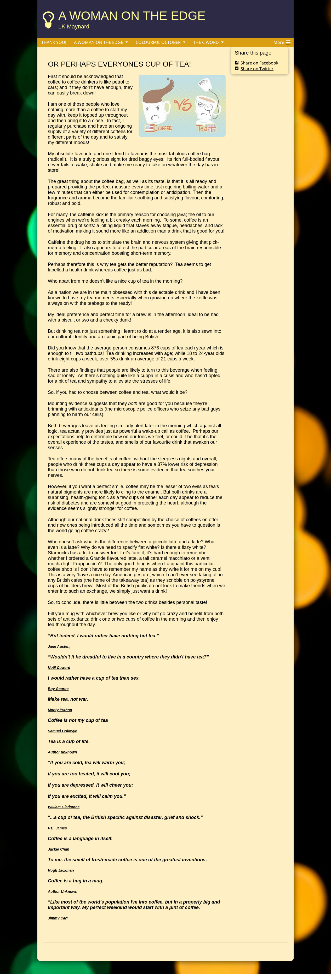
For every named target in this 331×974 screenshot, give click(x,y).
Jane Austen (59, 646)
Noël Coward (59, 668)
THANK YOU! (53, 42)
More (281, 41)
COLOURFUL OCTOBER (158, 42)
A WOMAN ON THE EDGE (132, 15)
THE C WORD (206, 42)
